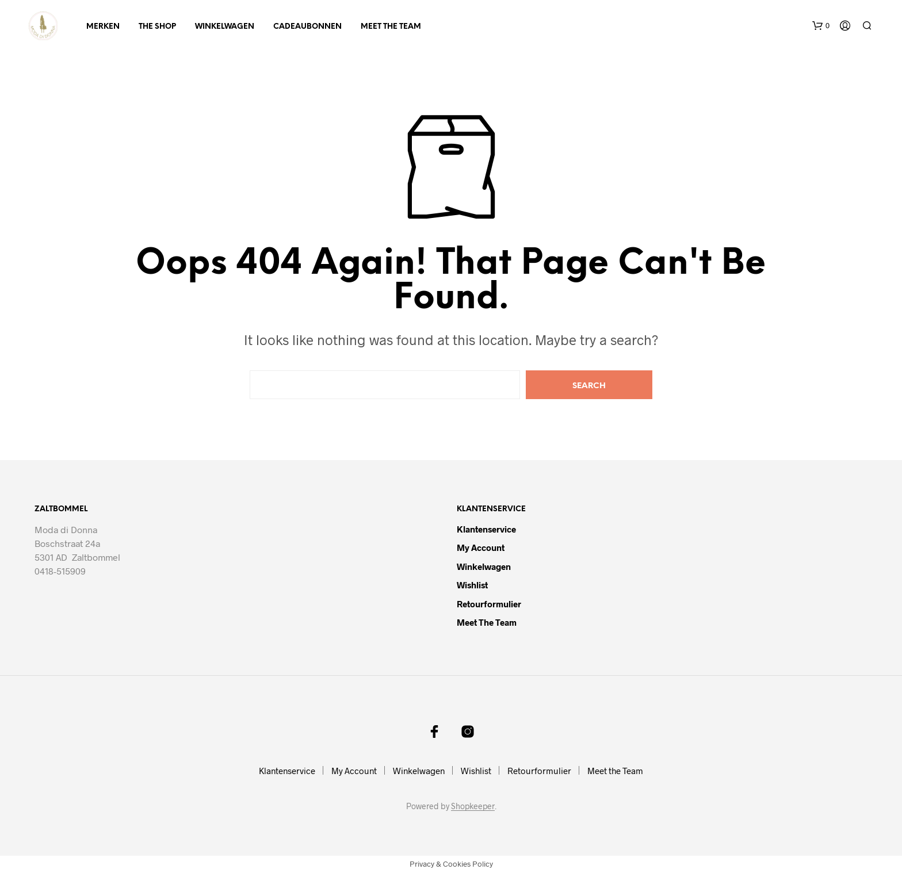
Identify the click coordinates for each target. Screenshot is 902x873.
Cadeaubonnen (307, 26)
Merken (103, 26)
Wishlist (472, 585)
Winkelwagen (224, 26)
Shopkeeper (473, 806)
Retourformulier (489, 604)
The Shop (157, 26)
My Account (480, 547)
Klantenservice (486, 529)
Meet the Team (391, 26)
